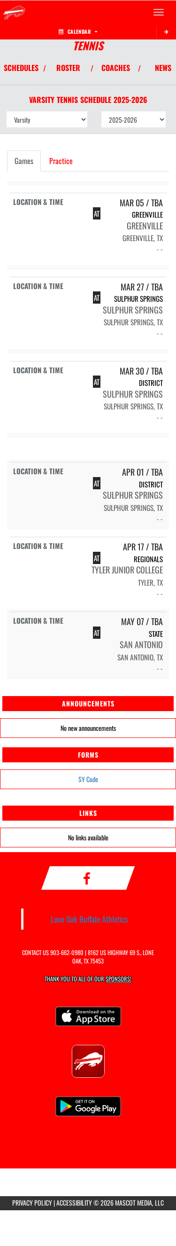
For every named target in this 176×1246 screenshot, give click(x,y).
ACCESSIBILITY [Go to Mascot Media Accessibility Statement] (74, 1202)
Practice (61, 160)
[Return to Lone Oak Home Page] (14, 12)
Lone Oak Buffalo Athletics (89, 919)
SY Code (88, 779)
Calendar (78, 31)
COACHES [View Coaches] (115, 67)
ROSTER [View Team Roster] (68, 67)
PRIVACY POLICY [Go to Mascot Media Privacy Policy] (32, 1202)
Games (24, 160)
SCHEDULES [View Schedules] (21, 67)
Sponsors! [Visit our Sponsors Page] (118, 978)
